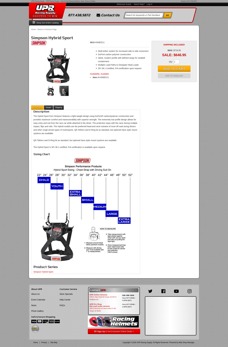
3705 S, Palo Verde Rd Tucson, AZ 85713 (102, 297)
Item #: (96, 77)
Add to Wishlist (174, 76)
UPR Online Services (98, 295)
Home (33, 29)
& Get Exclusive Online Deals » (114, 331)
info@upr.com (93, 299)
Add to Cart (174, 69)
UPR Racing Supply (38, 1)
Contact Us (108, 15)
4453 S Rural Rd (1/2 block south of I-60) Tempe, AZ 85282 (102, 310)
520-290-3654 (128, 295)
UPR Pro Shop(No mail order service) (99, 305)
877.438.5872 (192, 1)
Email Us (184, 1)
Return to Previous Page (47, 29)
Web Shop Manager (186, 342)
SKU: (92, 42)
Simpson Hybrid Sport (43, 272)
